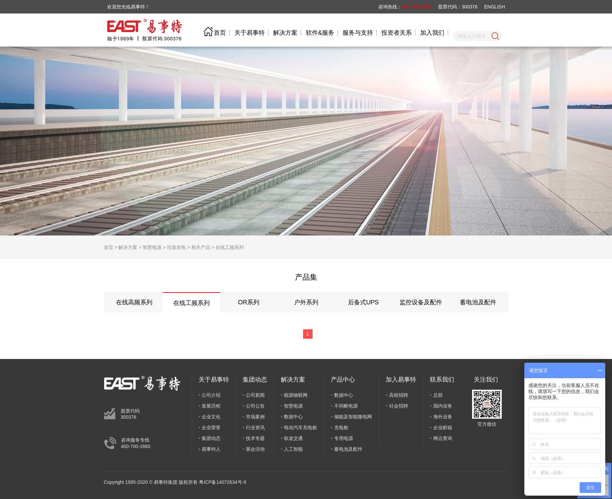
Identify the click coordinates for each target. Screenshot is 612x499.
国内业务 (442, 406)
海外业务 (442, 416)
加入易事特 (401, 379)
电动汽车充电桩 (300, 427)
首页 (220, 33)
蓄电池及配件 (478, 302)
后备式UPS (363, 302)
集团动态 (211, 438)
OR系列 (248, 302)
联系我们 (442, 379)
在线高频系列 (134, 302)
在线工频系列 (229, 247)
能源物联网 (296, 395)
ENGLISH (494, 6)
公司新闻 (255, 395)
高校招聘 (398, 395)
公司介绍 (211, 395)
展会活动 (255, 449)
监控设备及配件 (421, 302)
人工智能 (293, 449)
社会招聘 (398, 406)
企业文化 (211, 416)
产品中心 (343, 379)
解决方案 (285, 33)
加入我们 (432, 33)
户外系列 (306, 302)
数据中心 (293, 416)
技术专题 (255, 438)
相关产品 (200, 247)
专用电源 (343, 438)
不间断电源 (346, 406)
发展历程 (211, 406)
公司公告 (255, 406)
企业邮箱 (442, 427)
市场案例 (255, 416)
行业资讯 (255, 427)
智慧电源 (152, 247)
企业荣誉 (211, 427)
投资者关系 (396, 33)
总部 (438, 395)
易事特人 (211, 449)
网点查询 (442, 438)
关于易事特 (249, 33)
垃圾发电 (176, 247)
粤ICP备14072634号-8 (222, 482)
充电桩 (341, 427)
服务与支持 (358, 33)
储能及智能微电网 (353, 416)
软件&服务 (320, 33)
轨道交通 (293, 438)
